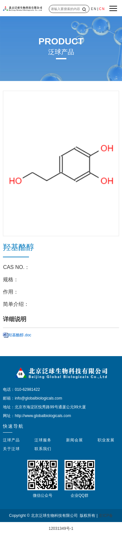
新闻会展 (74, 440)
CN (102, 9)
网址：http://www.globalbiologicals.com (37, 415)
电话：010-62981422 (21, 389)
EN (94, 9)
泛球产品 (11, 440)
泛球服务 (42, 440)
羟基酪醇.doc (19, 335)
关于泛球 (11, 449)
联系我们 (42, 449)
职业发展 (106, 440)
